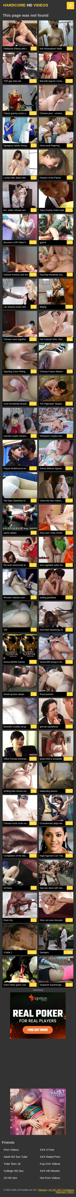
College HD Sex (14, 1170)
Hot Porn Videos (50, 1177)
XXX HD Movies (50, 1170)
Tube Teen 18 (12, 1163)
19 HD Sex (10, 1177)
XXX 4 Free (47, 1149)
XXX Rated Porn (50, 1156)
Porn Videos (11, 1149)
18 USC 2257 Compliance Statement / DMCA (61, 1191)
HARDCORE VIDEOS (25, 5)
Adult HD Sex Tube (15, 1156)
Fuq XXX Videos (50, 1163)
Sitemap (42, 1190)
